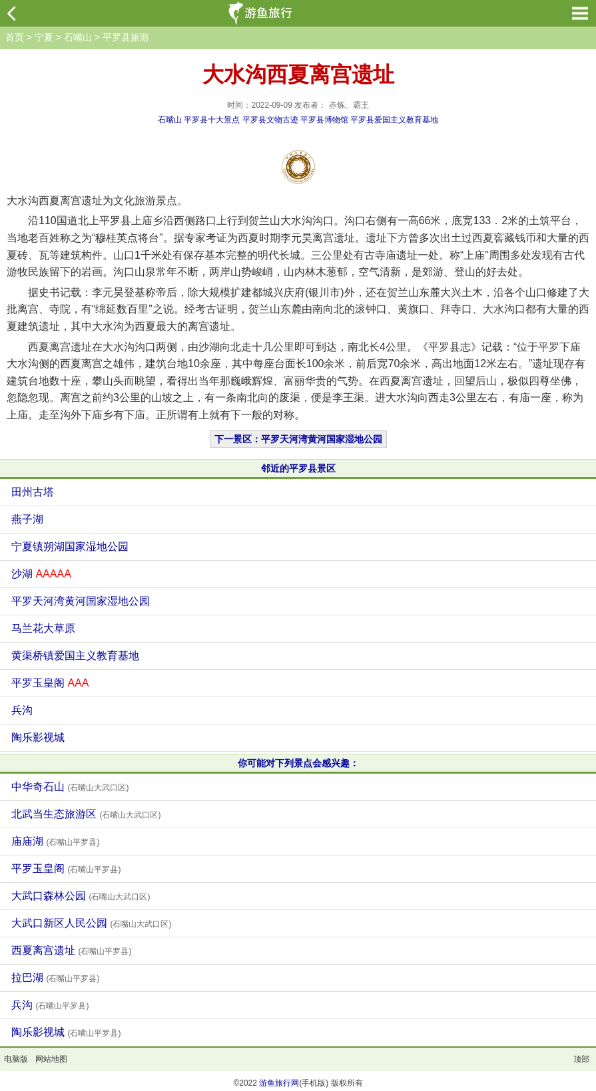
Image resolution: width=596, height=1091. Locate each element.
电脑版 (16, 1059)
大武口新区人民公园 (91, 923)
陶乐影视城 (38, 737)
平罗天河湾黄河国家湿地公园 (80, 601)
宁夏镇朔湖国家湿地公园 (70, 546)
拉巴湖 (55, 977)
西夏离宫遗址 (71, 950)
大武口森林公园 (80, 895)
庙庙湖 (55, 841)
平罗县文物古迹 (270, 119)
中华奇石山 (70, 786)
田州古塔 (32, 492)
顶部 (581, 1059)
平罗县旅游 (126, 37)
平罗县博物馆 (324, 119)
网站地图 (51, 1059)
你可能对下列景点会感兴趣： (298, 763)
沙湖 (41, 573)
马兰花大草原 (43, 628)
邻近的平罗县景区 (298, 468)
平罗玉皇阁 (50, 683)
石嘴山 (78, 37)
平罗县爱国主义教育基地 (394, 119)
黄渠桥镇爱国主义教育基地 (75, 655)
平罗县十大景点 (212, 119)
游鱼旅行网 (279, 1083)
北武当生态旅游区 (85, 814)
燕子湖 (27, 519)
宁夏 (44, 37)
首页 (14, 37)
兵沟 (22, 710)
